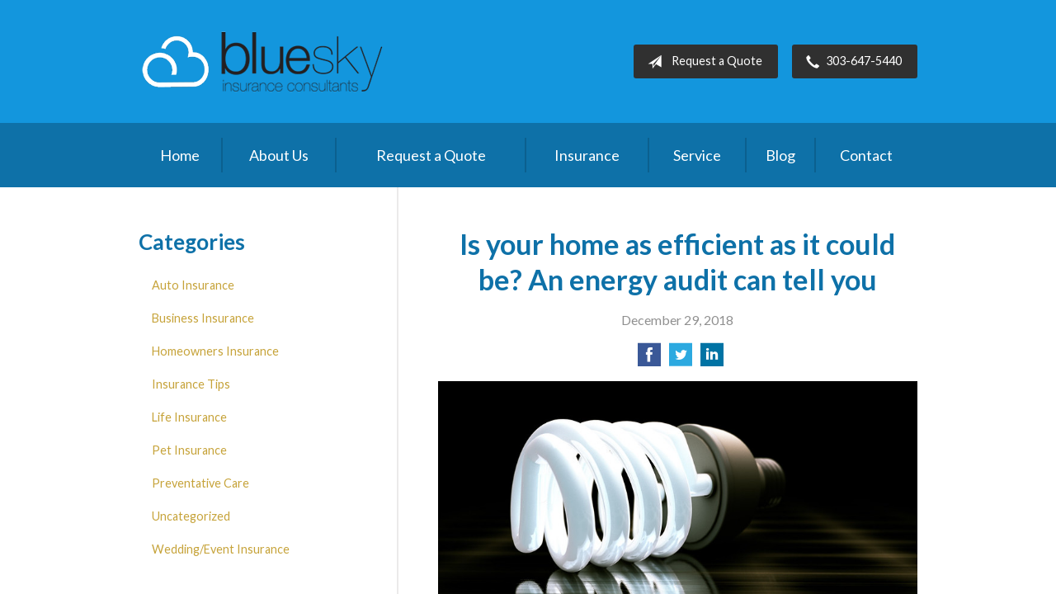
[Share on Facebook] (649, 359)
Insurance (587, 155)
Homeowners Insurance (215, 351)
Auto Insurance (193, 285)
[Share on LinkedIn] (712, 359)
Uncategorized (191, 516)
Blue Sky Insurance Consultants (262, 61)
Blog (780, 155)
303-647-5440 (850, 62)
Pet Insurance (189, 450)
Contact (866, 155)
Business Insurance (203, 318)
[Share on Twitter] (680, 359)
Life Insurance (189, 417)
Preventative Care (200, 483)
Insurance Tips (191, 384)
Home (180, 155)
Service (697, 155)
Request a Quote (701, 62)
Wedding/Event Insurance (221, 549)
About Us (279, 155)
